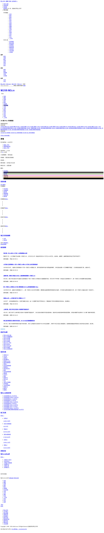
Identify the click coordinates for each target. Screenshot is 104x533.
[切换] (9, 1)
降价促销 (11, 43)
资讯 (10, 23)
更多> (6, 199)
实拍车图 (3, 181)
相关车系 (3, 352)
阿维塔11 (5, 367)
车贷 (4, 111)
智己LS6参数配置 (7, 336)
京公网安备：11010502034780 (19, 529)
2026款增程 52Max (8, 405)
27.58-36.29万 (6, 437)
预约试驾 (16, 478)
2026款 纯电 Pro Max (82, 126)
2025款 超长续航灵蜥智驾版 (44, 128)
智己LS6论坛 (6, 344)
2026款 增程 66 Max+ (15, 126)
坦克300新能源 (7, 365)
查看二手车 (6, 145)
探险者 (5, 373)
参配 (4, 97)
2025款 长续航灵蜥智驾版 (19, 128)
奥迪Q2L (5, 386)
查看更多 (3, 329)
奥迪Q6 (6, 429)
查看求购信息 (6, 146)
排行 (10, 35)
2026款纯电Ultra (7, 395)
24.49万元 (14, 399)
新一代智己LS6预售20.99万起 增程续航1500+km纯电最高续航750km (20, 287)
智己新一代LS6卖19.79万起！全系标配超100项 (15, 253)
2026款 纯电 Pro (63, 126)
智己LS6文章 (6, 339)
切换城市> (5, 242)
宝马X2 (5, 374)
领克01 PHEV (7, 459)
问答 (10, 34)
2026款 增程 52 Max (35, 126)
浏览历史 (3, 451)
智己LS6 (19, 84)
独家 (10, 27)
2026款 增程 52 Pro (25, 126)
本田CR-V (6, 355)
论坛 (10, 37)
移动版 (5, 7)
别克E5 (5, 439)
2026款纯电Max (7, 403)
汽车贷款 (11, 50)
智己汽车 (14, 84)
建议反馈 (5, 517)
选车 (10, 20)
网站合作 (5, 522)
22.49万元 (14, 403)
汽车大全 (8, 84)
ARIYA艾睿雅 (6, 382)
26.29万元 (21, 409)
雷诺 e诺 (6, 465)
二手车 (11, 38)
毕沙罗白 (5, 188)
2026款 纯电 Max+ (72, 126)
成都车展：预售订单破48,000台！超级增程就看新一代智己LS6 (19, 275)
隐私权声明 (6, 519)
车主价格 (5, 489)
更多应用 (5, 5)
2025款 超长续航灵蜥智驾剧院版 (16, 129)
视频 (10, 26)
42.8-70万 (5, 426)
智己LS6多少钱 (7, 335)
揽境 (4, 376)
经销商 (5, 72)
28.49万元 (14, 395)
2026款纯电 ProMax (8, 397)
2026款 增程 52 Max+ (93, 126)
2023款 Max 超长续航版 (29, 132)
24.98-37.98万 (6, 421)
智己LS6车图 (6, 338)
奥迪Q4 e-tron (6, 361)
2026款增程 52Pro (7, 406)
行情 (10, 29)
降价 (10, 17)
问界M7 (5, 358)
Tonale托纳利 (6, 385)
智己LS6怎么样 (7, 345)
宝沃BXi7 (7, 461)
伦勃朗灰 (5, 190)
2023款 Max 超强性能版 (16, 132)
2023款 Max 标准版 (5, 132)
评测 (10, 32)
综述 (4, 96)
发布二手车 (6, 148)
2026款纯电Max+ (7, 399)
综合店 (5, 240)
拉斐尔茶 (5, 194)
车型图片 (11, 44)
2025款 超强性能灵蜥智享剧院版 (73, 128)
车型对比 (11, 46)
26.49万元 (16, 408)
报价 (10, 15)
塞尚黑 (5, 196)
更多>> (2, 415)
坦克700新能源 (7, 423)
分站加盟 (5, 523)
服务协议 (5, 520)
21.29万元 (13, 400)
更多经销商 (3, 244)
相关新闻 (3, 247)
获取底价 (11, 478)
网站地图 (5, 513)
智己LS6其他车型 (6, 393)
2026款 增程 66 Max (54, 126)
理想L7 (5, 364)
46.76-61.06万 (6, 431)
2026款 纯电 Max (44, 126)
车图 (4, 99)
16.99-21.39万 (6, 442)
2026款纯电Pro (7, 400)
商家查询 (11, 47)
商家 (10, 24)
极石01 (5, 388)
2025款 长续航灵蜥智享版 (58, 128)
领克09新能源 (6, 362)
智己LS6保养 (6, 341)
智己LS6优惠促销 (7, 348)
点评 (4, 108)
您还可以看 (4, 332)
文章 (4, 107)
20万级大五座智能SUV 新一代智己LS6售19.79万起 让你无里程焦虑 (20, 264)
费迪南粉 (5, 193)
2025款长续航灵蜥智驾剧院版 (10, 409)
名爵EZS (6, 464)
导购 (4, 57)
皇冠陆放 (5, 383)
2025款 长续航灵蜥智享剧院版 (90, 128)
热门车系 (3, 412)
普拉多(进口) (6, 368)
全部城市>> (15, 1)
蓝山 (4, 380)
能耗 (4, 110)
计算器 (11, 52)
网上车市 (3, 1)
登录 (4, 4)
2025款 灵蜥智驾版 (31, 128)
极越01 (5, 389)
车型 (10, 14)
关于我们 (5, 511)
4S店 (4, 238)
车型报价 (11, 41)
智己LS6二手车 (7, 342)
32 (2, 152)
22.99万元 (16, 397)
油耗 (4, 494)
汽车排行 (11, 49)
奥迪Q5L (5, 377)
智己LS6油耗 (6, 347)
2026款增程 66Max (8, 402)
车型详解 (5, 105)
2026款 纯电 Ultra (5, 126)
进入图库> (3, 184)
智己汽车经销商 (5, 235)
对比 (10, 21)
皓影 (4, 370)
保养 (4, 116)
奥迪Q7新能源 (8, 462)
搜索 (24, 85)
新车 (10, 31)
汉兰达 (5, 356)
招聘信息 (5, 514)
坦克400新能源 (7, 371)
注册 (7, 4)
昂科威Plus (6, 359)
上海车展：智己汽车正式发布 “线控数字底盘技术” (16, 309)
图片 (10, 18)
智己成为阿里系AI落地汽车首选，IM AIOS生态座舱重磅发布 (19, 320)
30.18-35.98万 (6, 447)
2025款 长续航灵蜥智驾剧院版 (32, 129)
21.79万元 (15, 406)
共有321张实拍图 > (5, 135)
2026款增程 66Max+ (8, 408)
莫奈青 (5, 191)
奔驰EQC (6, 467)
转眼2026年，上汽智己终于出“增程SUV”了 (14, 298)
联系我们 (5, 516)
